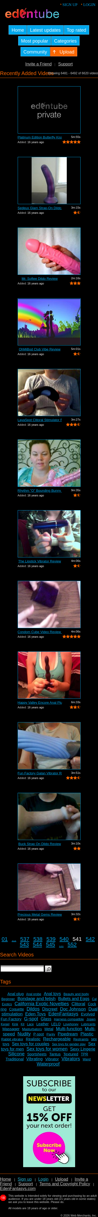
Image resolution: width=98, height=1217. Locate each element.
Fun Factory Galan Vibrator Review (40, 773)
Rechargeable (57, 1038)
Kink (15, 1024)
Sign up (69, 5)
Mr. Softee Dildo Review (40, 279)
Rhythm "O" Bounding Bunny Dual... (40, 491)
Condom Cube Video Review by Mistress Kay (40, 632)
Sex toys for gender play (69, 1044)
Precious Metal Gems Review (40, 914)
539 (51, 939)
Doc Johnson (73, 1009)
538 (37, 939)
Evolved (88, 1014)
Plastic (86, 1034)
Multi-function (69, 1028)
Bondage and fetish (36, 998)
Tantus (55, 1054)
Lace (30, 1024)
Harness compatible (69, 1019)
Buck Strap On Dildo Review (39, 844)
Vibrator (52, 1059)
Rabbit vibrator (12, 1039)
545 (50, 944)
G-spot (31, 1018)
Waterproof (48, 1064)
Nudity (24, 1033)
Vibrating (34, 1059)
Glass (46, 1019)
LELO (56, 1024)
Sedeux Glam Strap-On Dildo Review (40, 208)
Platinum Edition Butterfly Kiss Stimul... (40, 137)
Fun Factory (11, 1019)
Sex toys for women (47, 1049)
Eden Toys (35, 1014)
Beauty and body (76, 994)
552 (72, 944)
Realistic (33, 1039)
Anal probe (33, 994)
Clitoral (78, 1003)
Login (89, 5)
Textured (70, 1054)
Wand (87, 1059)
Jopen (90, 1019)
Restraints (81, 1039)
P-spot (38, 1034)
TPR (84, 1054)
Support (65, 64)
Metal (48, 1029)
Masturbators (32, 1029)
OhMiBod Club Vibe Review (39, 349)
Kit (22, 1024)
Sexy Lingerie (82, 1049)
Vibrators (70, 1058)
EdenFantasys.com (18, 1188)
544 (37, 944)
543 (24, 944)
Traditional (15, 1059)
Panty (51, 1034)
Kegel (5, 1024)
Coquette (16, 1009)
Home (5, 1179)
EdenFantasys (63, 1013)
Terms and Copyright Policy (65, 1184)
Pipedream (68, 1034)
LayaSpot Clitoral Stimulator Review (40, 420)
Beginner (8, 999)
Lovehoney (71, 1024)
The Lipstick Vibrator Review (39, 561)
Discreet (49, 1009)
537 (24, 939)
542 (90, 939)
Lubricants (88, 1024)
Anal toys (52, 994)
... (14, 939)
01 (5, 939)
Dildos (33, 1009)
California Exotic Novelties (42, 1003)
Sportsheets (37, 1054)
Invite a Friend (38, 64)
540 (64, 939)
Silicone (16, 1053)
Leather (42, 1024)
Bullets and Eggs (73, 998)
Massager (10, 1029)
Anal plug (15, 994)
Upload (61, 1179)
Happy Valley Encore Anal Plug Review (40, 702)
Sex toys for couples (30, 1044)
